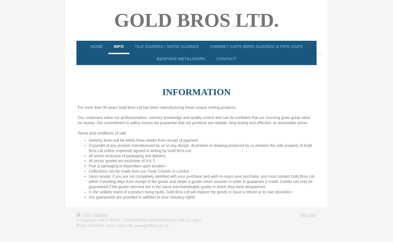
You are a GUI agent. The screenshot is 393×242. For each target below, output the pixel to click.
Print (83, 215)
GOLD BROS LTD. (196, 20)
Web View (308, 215)
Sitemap (100, 215)
